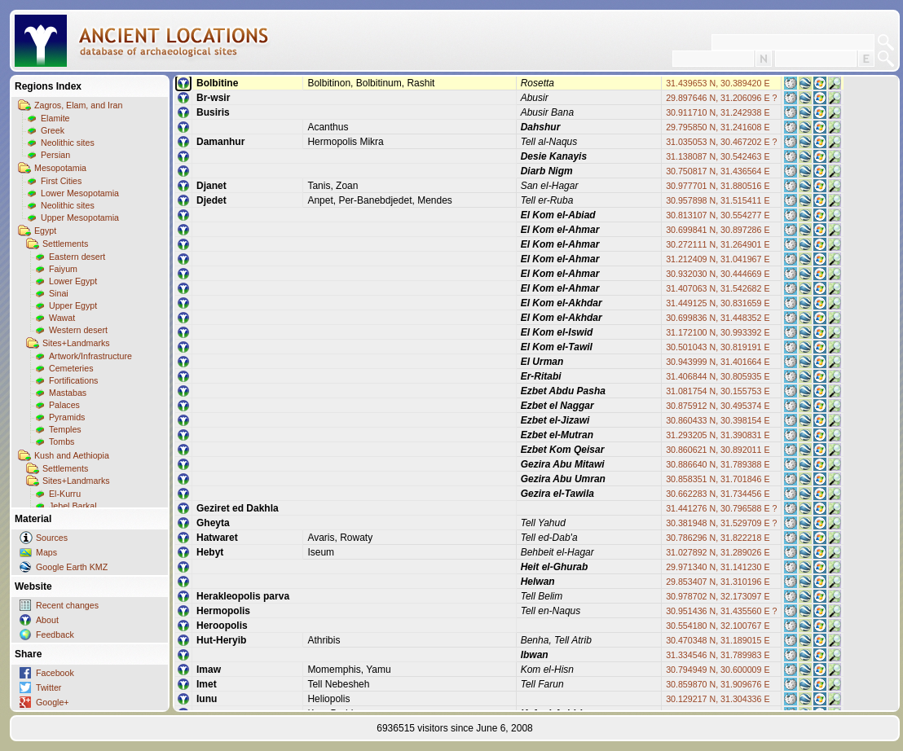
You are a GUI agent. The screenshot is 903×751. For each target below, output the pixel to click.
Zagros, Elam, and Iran (78, 105)
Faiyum (63, 269)
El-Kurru (65, 493)
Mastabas (67, 392)
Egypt (45, 230)
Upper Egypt (73, 305)
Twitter (48, 687)
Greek (52, 130)
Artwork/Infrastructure (90, 356)
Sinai (58, 293)
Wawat (62, 318)
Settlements (65, 243)
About (47, 620)
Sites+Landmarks (76, 343)
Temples (65, 429)
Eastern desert (77, 256)
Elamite (55, 118)
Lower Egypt (73, 281)
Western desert (78, 330)
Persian (55, 155)
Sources (52, 537)
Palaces (64, 405)
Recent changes (67, 605)
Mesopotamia (60, 168)
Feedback (55, 634)
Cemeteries (71, 368)
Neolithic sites (68, 142)
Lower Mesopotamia (80, 193)
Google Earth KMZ (72, 567)
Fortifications (73, 380)
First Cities (61, 181)
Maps (46, 552)
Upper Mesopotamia (80, 217)
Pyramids (67, 417)
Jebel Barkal (73, 506)
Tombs (61, 441)
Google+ (52, 702)
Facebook (55, 673)
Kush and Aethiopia (71, 455)
